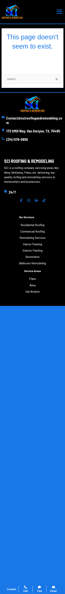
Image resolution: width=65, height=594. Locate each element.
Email (53, 589)
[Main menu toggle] (59, 11)
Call (25, 589)
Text (39, 589)
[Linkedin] (36, 200)
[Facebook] (21, 200)
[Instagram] (29, 200)
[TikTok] (44, 200)
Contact (11, 589)
